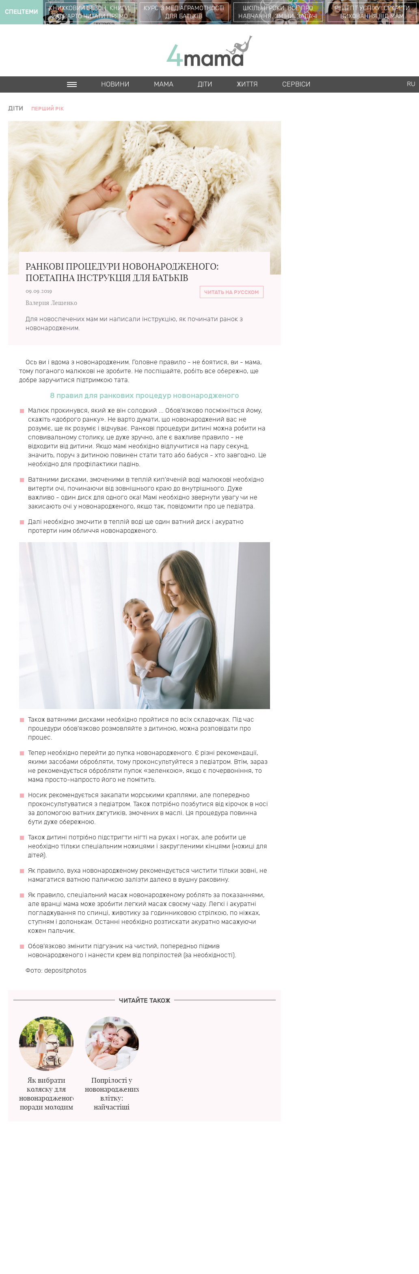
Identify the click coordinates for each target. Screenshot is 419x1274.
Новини (115, 84)
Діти (205, 84)
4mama (209, 50)
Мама (163, 84)
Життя (247, 84)
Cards (78, 101)
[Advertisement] (144, 1193)
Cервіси (296, 84)
